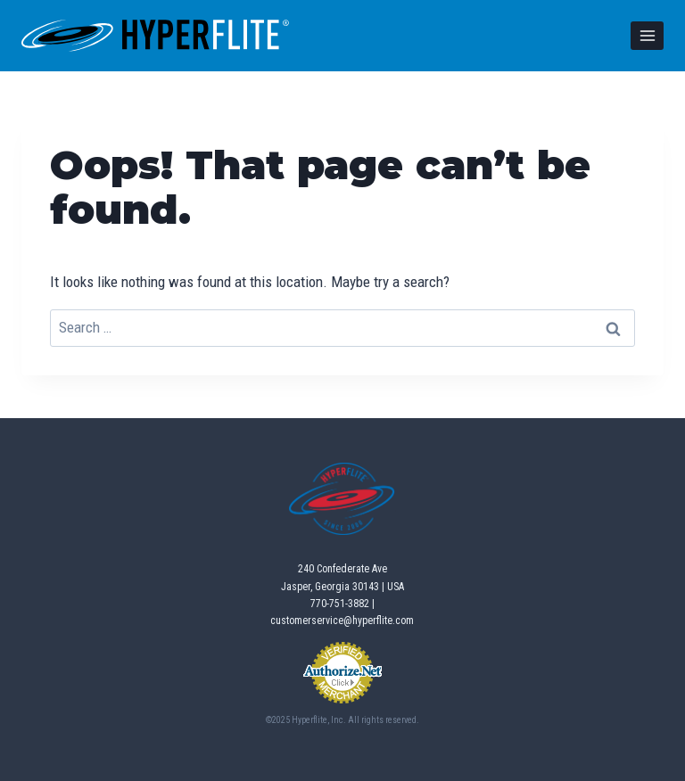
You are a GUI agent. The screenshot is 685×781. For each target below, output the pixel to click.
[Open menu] (647, 35)
